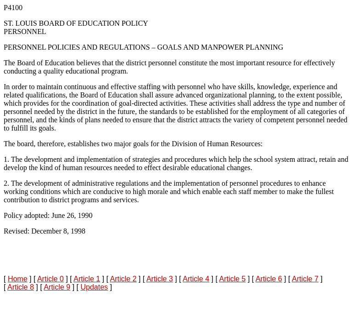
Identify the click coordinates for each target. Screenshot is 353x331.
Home (18, 279)
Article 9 (57, 287)
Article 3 (159, 279)
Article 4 (196, 279)
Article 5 (232, 279)
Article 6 (269, 279)
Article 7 (305, 279)
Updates (94, 287)
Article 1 (87, 279)
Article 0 (50, 279)
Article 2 (123, 279)
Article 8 (20, 287)
